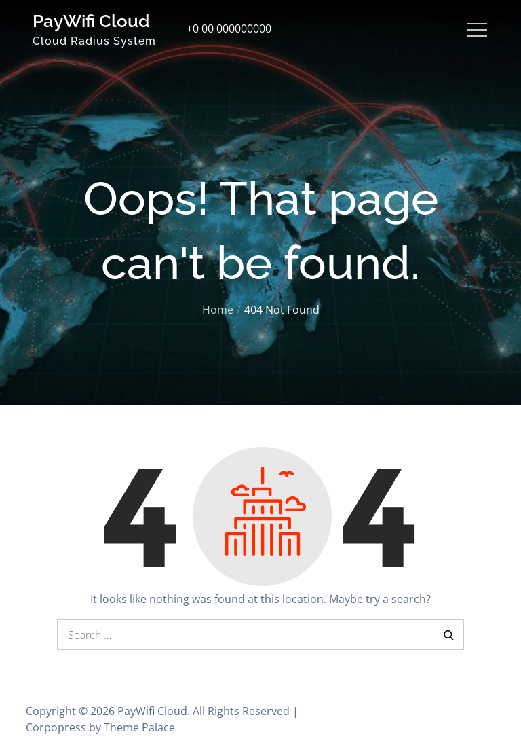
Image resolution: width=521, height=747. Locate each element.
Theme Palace (139, 727)
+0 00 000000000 (229, 28)
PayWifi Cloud (91, 21)
